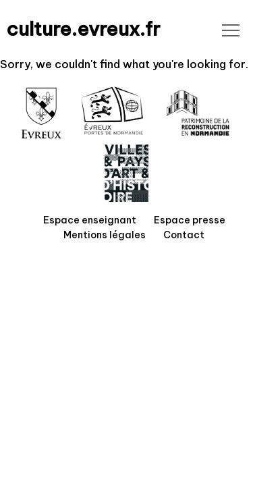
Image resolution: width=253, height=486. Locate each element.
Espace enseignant (89, 220)
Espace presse (189, 220)
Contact (183, 235)
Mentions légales (104, 235)
